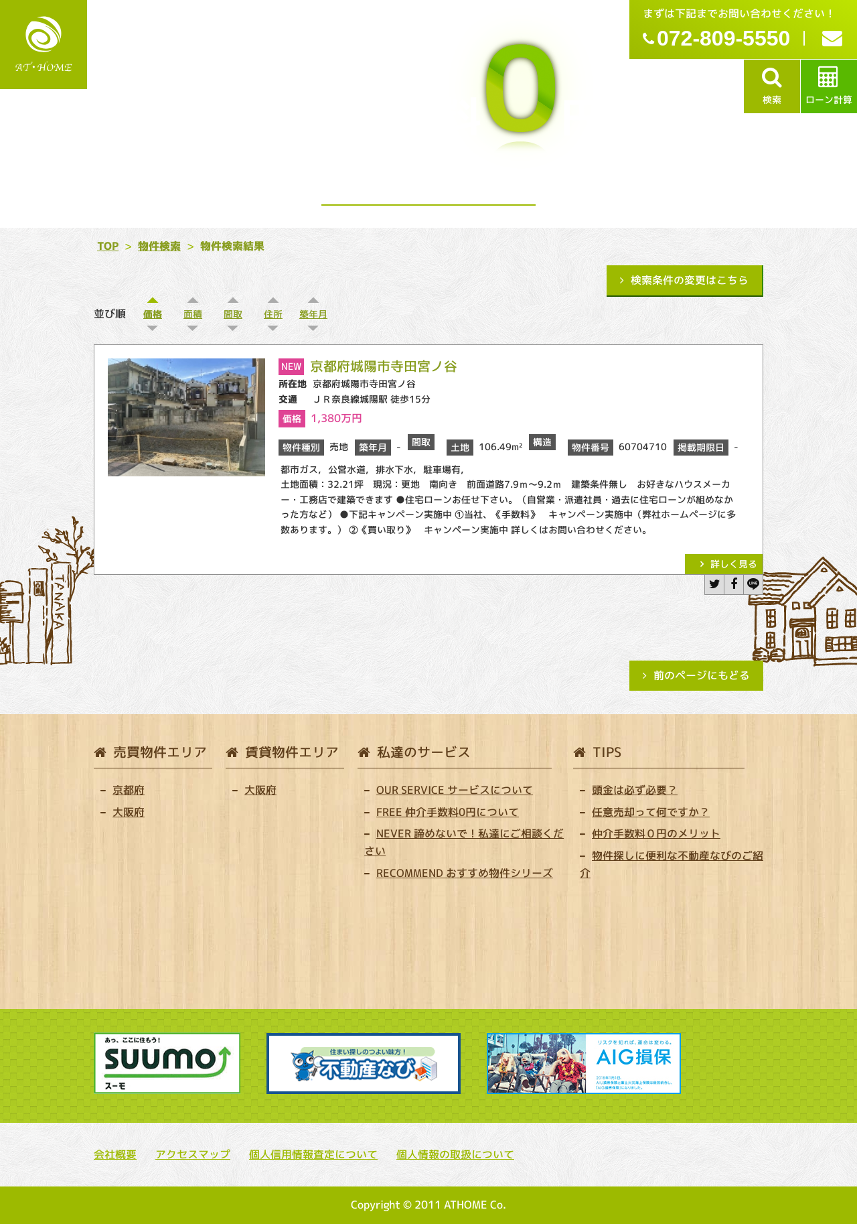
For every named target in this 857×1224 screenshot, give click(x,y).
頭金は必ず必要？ (635, 790)
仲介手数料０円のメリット (656, 833)
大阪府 (128, 812)
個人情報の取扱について (455, 1154)
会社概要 (115, 1154)
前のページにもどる (701, 675)
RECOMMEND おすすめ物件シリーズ (464, 873)
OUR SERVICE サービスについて (454, 790)
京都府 (128, 790)
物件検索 (159, 246)
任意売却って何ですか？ (651, 812)
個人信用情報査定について (313, 1154)
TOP (108, 246)
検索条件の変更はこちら (690, 280)
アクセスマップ (192, 1154)
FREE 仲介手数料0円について (447, 812)
